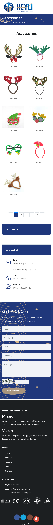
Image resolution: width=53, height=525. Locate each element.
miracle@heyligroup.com (24, 269)
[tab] (26, 229)
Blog (7, 466)
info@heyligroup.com (23, 263)
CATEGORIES (12, 229)
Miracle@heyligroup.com (22, 492)
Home (4, 22)
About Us (9, 457)
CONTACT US (12, 250)
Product (8, 462)
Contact (8, 471)
